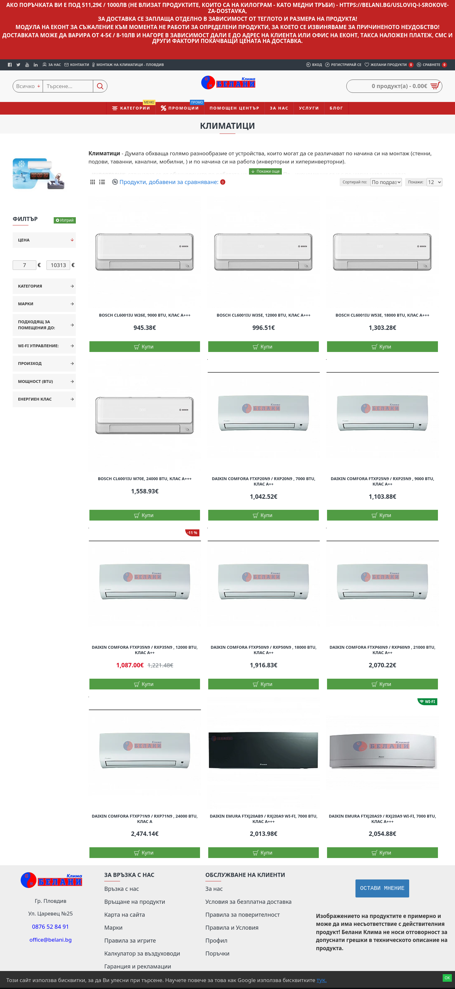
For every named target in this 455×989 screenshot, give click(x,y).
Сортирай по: (349, 182)
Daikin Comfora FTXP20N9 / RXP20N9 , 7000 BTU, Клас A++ (264, 481)
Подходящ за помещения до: (36, 325)
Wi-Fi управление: (38, 346)
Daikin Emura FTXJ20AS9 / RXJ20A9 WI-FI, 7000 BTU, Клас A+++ (382, 818)
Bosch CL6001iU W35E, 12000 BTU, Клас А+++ (264, 315)
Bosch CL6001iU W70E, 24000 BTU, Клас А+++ (145, 478)
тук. (322, 980)
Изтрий (67, 220)
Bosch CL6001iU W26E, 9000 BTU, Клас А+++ (144, 315)
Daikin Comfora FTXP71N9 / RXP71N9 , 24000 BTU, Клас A (145, 818)
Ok (447, 977)
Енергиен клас (35, 399)
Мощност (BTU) (35, 381)
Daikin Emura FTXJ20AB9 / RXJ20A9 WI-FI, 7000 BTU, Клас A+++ (264, 818)
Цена (23, 240)
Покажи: (418, 182)
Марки (25, 304)
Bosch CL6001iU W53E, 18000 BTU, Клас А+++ (382, 315)
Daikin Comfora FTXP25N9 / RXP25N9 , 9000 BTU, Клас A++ (382, 481)
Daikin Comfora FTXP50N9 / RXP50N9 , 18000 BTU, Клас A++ (264, 650)
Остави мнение (382, 888)
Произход (30, 363)
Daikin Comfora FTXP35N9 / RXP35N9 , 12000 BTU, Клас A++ (145, 650)
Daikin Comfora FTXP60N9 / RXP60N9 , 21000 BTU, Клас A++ (382, 650)
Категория (30, 286)
